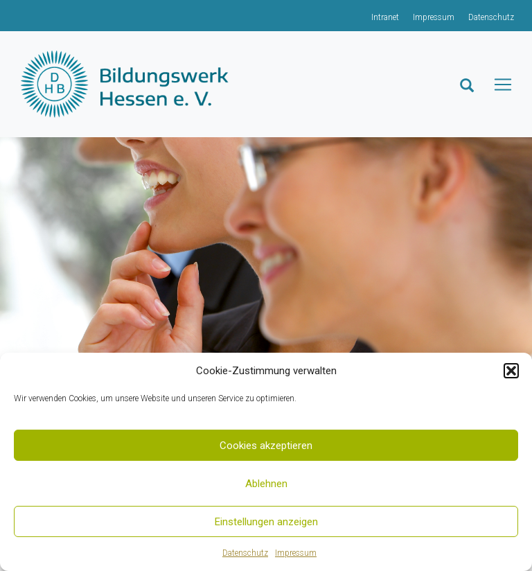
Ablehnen (266, 483)
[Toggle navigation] (508, 84)
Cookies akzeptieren (266, 445)
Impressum (296, 553)
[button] (511, 371)
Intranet (385, 17)
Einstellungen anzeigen (266, 522)
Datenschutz (245, 553)
